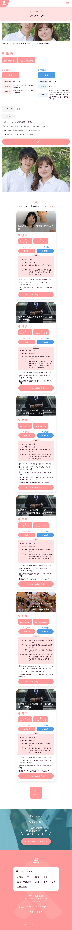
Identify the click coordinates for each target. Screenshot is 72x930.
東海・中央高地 (24, 881)
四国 (54, 881)
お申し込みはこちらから (36, 841)
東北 (29, 877)
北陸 (46, 877)
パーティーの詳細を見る (36, 294)
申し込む (36, 141)
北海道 (20, 877)
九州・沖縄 (22, 886)
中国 (46, 881)
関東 (37, 877)
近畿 (37, 881)
